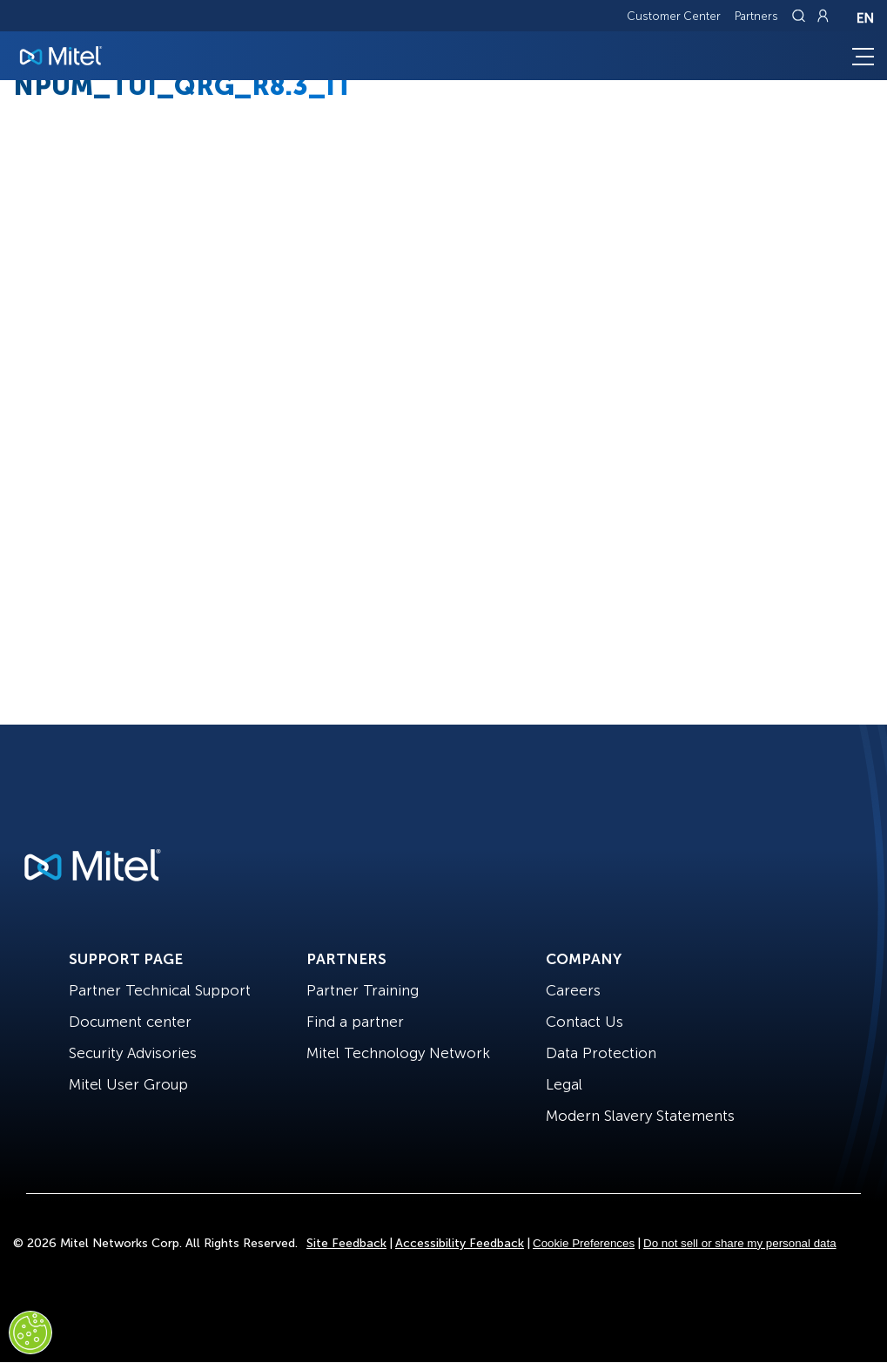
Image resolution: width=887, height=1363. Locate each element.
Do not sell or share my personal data (740, 1243)
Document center (130, 1021)
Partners (756, 16)
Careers (573, 990)
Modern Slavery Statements (640, 1115)
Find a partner (355, 1021)
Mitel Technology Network (398, 1053)
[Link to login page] (822, 15)
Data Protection (601, 1053)
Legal (564, 1084)
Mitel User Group (128, 1084)
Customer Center (674, 16)
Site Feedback (346, 1243)
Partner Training (362, 990)
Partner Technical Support (160, 990)
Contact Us (584, 1021)
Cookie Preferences (584, 1243)
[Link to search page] (801, 15)
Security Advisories (133, 1053)
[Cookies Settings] (30, 1332)
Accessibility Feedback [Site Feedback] (459, 1243)
